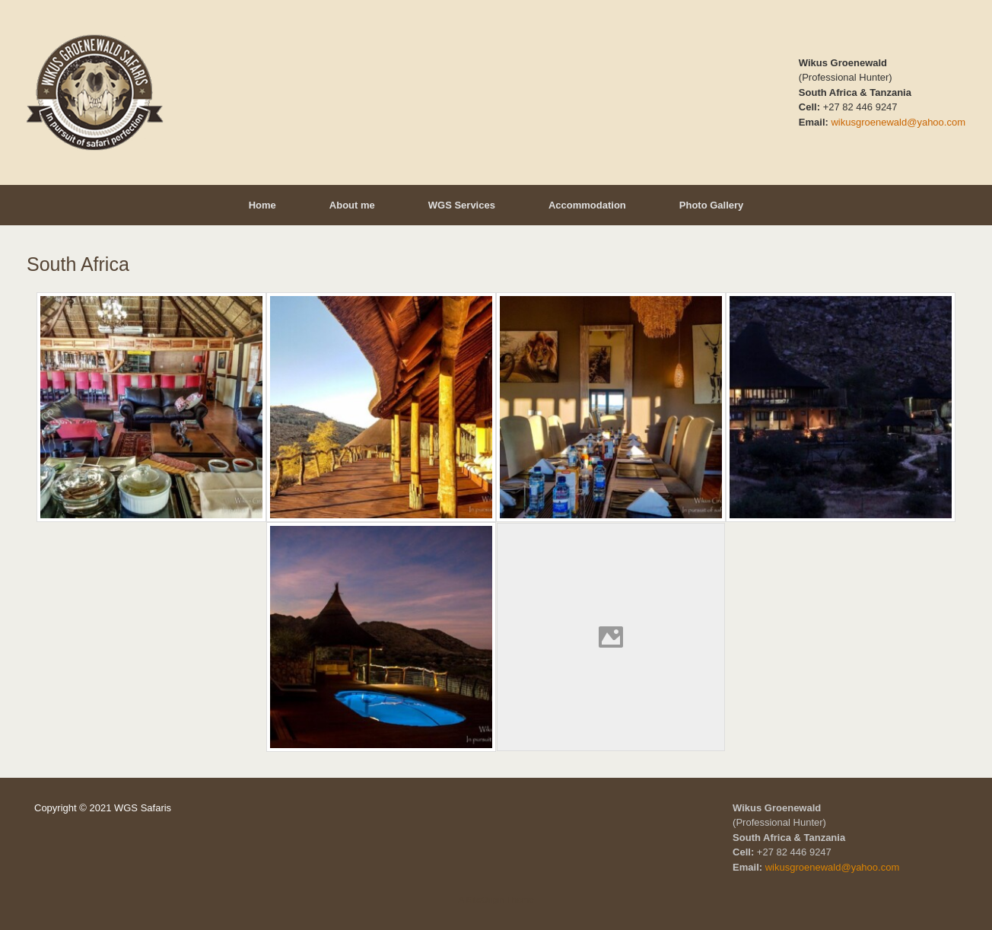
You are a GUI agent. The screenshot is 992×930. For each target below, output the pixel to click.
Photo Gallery (711, 205)
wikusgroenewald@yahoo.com (898, 122)
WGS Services (461, 205)
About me (352, 205)
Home (262, 205)
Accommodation (587, 205)
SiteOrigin (485, 899)
